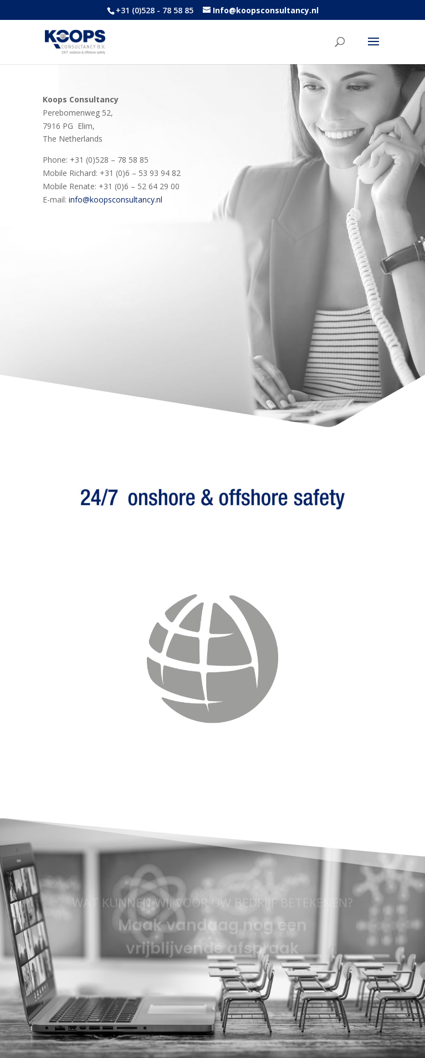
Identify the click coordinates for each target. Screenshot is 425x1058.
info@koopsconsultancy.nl (115, 199)
